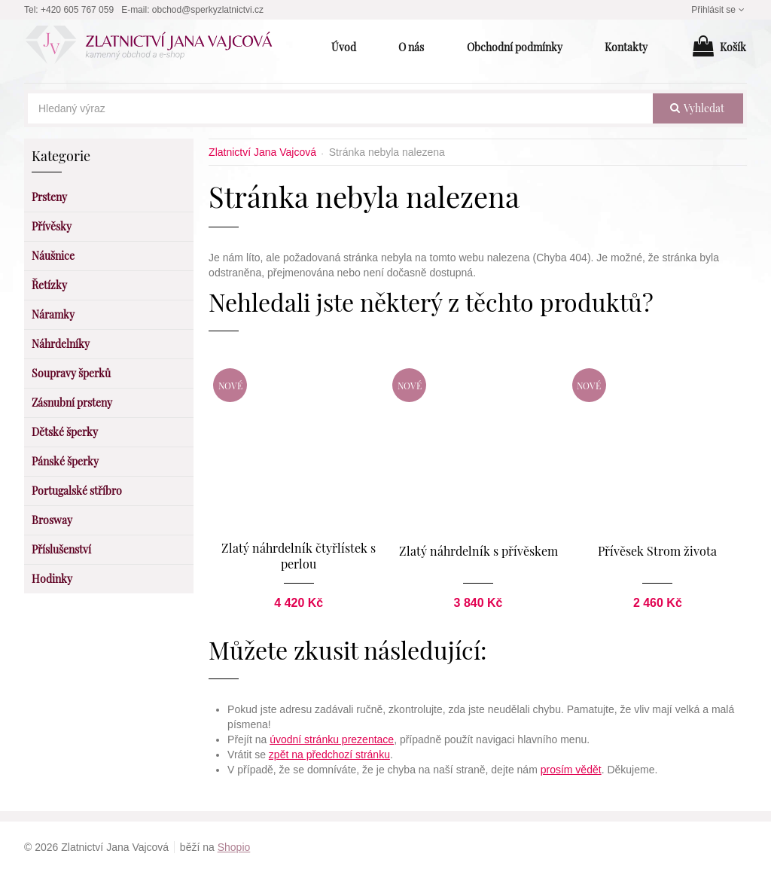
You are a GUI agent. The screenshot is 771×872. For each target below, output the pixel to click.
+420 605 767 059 (77, 10)
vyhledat (697, 108)
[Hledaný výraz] (340, 108)
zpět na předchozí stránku (329, 754)
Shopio (234, 846)
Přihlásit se (719, 10)
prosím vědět (571, 769)
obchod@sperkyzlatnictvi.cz (208, 10)
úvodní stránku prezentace (332, 739)
